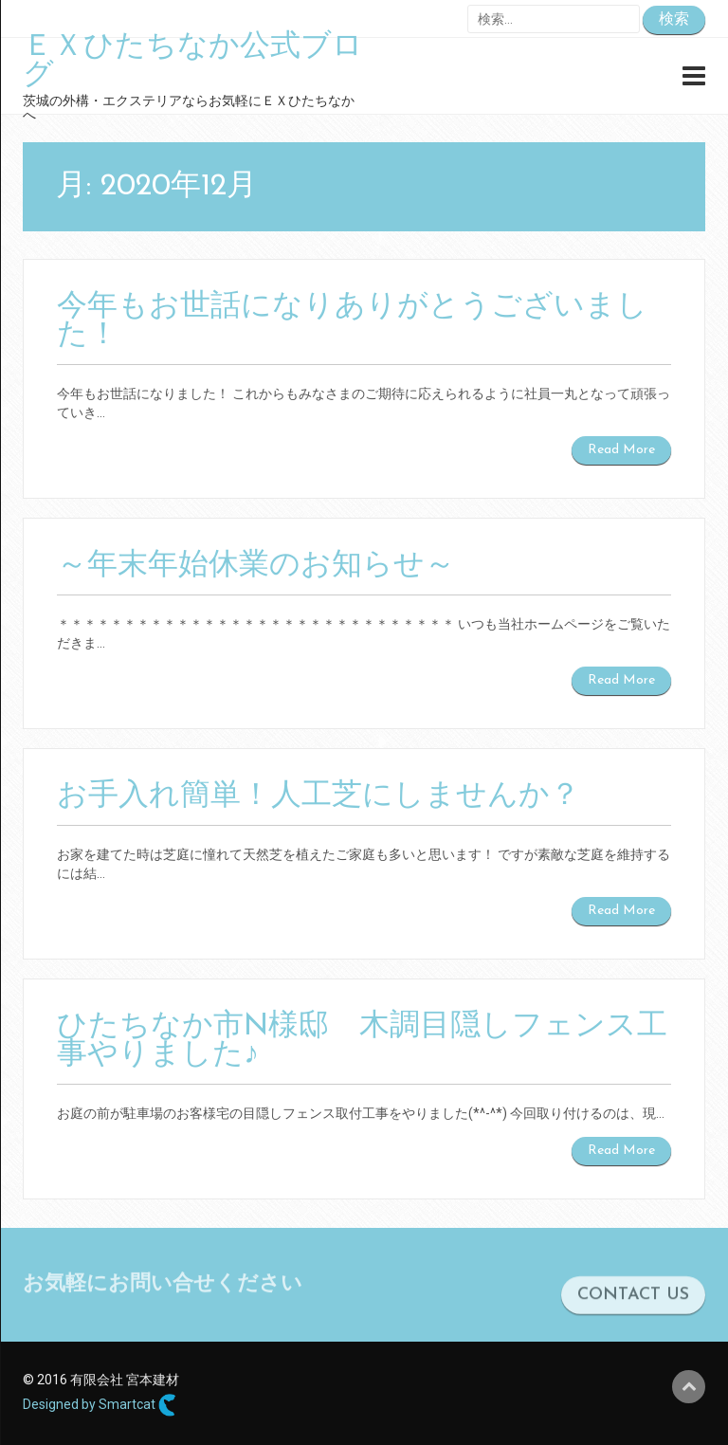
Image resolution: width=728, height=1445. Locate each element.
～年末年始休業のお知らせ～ (256, 566)
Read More (621, 450)
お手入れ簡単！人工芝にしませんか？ (318, 796)
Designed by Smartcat (99, 1405)
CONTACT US (633, 1305)
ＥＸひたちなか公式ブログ (193, 61)
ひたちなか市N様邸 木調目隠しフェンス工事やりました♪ (362, 1041)
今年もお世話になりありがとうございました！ (352, 321)
